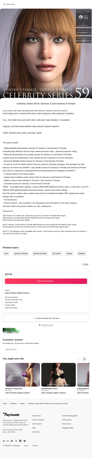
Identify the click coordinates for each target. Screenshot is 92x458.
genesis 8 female (40, 253)
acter (6, 253)
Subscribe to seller (11, 302)
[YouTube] (25, 441)
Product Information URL (13, 300)
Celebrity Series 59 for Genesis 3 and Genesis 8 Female (48, 403)
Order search (37, 424)
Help (34, 428)
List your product (38, 420)
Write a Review (10, 349)
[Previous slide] (79, 359)
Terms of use (66, 424)
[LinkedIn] (20, 441)
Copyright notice (67, 428)
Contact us (36, 432)
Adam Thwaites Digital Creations (17, 293)
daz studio (56, 253)
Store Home (9, 4)
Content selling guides (69, 416)
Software (81, 253)
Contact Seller (10, 305)
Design (69, 253)
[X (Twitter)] (16, 441)
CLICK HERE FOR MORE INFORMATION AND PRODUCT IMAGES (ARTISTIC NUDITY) (35, 111)
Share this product (11, 308)
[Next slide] (85, 359)
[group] (22, 378)
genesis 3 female (21, 253)
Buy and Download (46, 281)
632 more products (11, 297)
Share (85, 264)
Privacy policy (67, 420)
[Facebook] (12, 441)
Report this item (46, 325)
